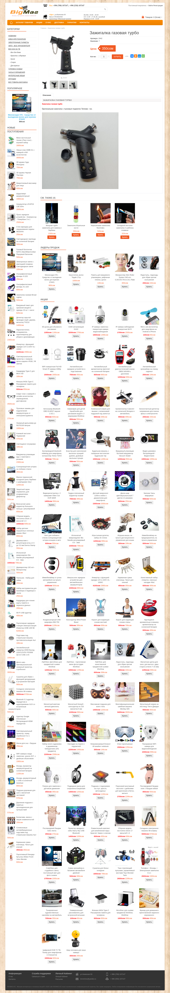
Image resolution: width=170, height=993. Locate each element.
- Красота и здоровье (18, 56)
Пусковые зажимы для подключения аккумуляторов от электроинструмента (25, 412)
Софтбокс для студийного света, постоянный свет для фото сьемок (51, 871)
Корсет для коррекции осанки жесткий (100, 621)
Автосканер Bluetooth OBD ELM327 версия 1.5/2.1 (51, 411)
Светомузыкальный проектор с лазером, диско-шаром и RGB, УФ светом (26, 360)
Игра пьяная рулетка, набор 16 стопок (100, 536)
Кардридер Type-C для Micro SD (25, 372)
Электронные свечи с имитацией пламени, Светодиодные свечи (24, 264)
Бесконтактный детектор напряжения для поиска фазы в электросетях (149, 411)
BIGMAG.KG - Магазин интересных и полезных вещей (25, 986)
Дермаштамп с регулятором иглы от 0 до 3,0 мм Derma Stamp (25, 543)
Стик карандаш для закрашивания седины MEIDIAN (25, 229)
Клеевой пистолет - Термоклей (24, 434)
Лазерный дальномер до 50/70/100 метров (26, 424)
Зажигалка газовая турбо (56, 28)
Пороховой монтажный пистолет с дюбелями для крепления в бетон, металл (124, 789)
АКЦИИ (39, 22)
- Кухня (12, 59)
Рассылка (59, 979)
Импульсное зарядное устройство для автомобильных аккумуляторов (76, 581)
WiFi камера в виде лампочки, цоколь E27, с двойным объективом (26, 756)
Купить (52, 237)
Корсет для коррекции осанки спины (125, 621)
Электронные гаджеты (18, 42)
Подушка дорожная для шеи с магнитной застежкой (25, 792)
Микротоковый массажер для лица (26, 184)
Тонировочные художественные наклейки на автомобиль (52, 912)
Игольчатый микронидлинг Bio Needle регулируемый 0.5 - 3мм (25, 556)
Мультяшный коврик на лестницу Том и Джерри (149, 705)
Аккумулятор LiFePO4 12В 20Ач (25, 205)
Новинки (12, 36)
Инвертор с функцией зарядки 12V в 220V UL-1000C (25, 346)
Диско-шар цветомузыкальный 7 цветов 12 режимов (124, 495)
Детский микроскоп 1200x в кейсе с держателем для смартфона (100, 496)
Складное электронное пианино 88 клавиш (25, 690)
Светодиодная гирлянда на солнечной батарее (26, 240)
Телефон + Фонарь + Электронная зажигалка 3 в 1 (149, 870)
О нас (11, 976)
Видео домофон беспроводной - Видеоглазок (149, 453)
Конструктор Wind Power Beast (76, 621)
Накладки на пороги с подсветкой (76, 745)
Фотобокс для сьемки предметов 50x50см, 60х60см (124, 912)
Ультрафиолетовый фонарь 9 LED (24, 275)
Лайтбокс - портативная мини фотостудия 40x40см (76, 664)
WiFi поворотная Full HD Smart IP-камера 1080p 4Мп (51, 369)
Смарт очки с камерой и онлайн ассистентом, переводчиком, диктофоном (25, 397)
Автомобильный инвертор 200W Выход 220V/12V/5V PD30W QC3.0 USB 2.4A (25, 651)
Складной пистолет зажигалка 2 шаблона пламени (124, 227)
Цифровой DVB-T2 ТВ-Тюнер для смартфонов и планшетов (51, 952)
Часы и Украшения (16, 72)
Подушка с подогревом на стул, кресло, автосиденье (100, 788)
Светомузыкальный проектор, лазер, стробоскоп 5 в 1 (24, 733)
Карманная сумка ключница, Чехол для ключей (24, 844)
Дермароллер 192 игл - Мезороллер (25, 568)
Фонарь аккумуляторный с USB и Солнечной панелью (26, 780)
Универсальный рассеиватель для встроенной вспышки (76, 912)
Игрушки (12, 79)
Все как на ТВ (14, 49)
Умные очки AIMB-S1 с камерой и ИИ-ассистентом (25, 152)
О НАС (48, 22)
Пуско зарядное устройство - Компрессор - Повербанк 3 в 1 (26, 217)
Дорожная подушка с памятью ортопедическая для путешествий (24, 806)
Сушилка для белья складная (100, 869)
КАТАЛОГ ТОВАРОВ (24, 22)
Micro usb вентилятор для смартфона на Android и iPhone (149, 329)
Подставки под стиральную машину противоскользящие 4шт (26, 637)
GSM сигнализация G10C (76, 328)
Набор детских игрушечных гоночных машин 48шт (25, 530)
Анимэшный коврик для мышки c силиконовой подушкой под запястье (100, 411)
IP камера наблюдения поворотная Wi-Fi (125, 328)
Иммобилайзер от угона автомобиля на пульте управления (51, 580)
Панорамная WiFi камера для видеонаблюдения (149, 746)
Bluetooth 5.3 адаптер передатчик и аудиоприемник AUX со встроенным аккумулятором (21, 704)
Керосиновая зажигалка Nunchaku (100, 226)
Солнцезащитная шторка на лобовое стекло (26, 468)
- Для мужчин (15, 66)
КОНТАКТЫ (84, 22)
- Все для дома (15, 52)
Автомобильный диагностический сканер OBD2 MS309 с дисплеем (125, 370)
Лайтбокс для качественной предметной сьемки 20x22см (100, 665)
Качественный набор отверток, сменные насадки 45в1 (149, 580)
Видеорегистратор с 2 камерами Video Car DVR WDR (52, 495)
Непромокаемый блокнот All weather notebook (100, 745)
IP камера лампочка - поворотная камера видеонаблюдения (100, 329)
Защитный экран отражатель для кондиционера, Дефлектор (23, 492)
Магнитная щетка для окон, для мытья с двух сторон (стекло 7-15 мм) (149, 664)
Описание (47, 95)
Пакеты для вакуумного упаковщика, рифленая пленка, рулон (100, 277)
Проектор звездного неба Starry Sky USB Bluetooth (76, 830)
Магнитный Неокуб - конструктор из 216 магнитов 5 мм (76, 706)
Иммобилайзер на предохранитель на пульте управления (149, 537)
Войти (150, 6)
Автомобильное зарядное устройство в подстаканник (76, 369)
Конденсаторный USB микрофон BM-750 (52, 621)
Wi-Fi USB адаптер (23, 613)
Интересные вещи (16, 76)
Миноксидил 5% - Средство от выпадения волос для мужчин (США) (22, 117)
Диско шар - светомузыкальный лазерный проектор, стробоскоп (24, 665)
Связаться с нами (38, 976)
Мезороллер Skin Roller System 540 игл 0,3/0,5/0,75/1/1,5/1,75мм (125, 277)
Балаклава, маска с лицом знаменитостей (25, 818)
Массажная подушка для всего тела (100, 705)
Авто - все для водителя (19, 46)
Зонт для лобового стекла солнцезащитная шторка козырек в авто (51, 537)
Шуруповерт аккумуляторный (22, 195)
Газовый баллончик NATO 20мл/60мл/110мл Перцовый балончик (26, 251)
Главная (43, 28)
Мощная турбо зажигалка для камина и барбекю (51, 227)
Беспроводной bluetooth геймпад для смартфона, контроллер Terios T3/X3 (52, 453)
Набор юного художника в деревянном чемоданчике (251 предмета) (51, 747)
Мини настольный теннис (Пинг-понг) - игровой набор (24, 140)
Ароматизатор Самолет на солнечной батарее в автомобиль (125, 411)
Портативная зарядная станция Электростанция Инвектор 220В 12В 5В (26, 625)
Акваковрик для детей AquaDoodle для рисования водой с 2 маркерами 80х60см (76, 412)
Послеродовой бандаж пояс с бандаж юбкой (149, 787)
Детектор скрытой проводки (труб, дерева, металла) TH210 (26, 320)
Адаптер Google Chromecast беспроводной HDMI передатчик (24, 720)
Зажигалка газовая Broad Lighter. (26, 296)
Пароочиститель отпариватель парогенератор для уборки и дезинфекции (25, 333)
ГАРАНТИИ (71, 22)
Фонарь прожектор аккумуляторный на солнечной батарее (24, 768)
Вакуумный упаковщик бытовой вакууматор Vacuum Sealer (125, 453)
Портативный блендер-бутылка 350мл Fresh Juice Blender (25, 856)
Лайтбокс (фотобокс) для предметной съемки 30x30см (52, 664)
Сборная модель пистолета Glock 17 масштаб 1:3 (24, 518)
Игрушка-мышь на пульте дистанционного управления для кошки (125, 537)
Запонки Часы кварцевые (149, 494)
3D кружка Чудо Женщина (22, 163)
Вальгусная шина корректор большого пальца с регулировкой (25, 506)
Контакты (12, 979)
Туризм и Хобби (15, 69)
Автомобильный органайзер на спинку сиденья (149, 369)
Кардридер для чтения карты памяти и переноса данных (25, 603)
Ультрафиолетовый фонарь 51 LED (24, 285)
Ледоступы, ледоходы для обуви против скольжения (149, 277)
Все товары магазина (18, 82)
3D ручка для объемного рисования (52, 328)
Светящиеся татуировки (26, 444)
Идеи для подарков (17, 39)
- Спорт (13, 62)
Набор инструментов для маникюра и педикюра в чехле (26, 590)
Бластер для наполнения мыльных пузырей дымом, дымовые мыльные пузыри (76, 454)
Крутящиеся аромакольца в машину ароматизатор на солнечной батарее (149, 623)
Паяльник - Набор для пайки (25, 579)
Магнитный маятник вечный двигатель (52, 705)
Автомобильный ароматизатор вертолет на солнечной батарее (100, 369)
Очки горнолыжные (125, 744)
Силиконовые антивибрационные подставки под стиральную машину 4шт (26, 831)
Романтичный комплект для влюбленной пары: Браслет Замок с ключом (100, 830)
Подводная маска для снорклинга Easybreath (76, 787)
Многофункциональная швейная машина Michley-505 (125, 706)
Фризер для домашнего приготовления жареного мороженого (149, 912)
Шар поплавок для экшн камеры (76, 951)
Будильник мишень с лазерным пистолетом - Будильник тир (100, 453)
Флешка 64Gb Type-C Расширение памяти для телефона (26, 384)
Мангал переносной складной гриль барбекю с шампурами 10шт (26, 479)
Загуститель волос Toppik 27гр (76, 276)
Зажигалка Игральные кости (76, 226)
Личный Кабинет (62, 976)
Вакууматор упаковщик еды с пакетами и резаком (25, 456)
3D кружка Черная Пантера (23, 174)
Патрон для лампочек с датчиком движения (51, 787)
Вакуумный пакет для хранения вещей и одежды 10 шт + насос (25, 307)
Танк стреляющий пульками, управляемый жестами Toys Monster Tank (125, 871)
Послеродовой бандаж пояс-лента (52, 829)
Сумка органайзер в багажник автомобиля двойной (76, 870)
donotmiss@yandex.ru (88, 979)
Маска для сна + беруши (26, 743)
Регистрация (158, 6)
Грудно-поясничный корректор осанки (76, 494)
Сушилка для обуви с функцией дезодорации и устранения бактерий (25, 679)
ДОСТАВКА (59, 22)
